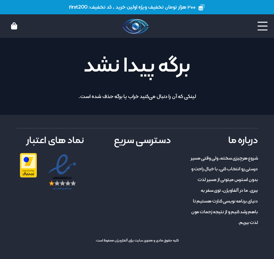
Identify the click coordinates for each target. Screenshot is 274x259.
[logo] (135, 26)
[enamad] (62, 172)
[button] (263, 26)
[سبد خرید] (14, 26)
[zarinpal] (28, 165)
